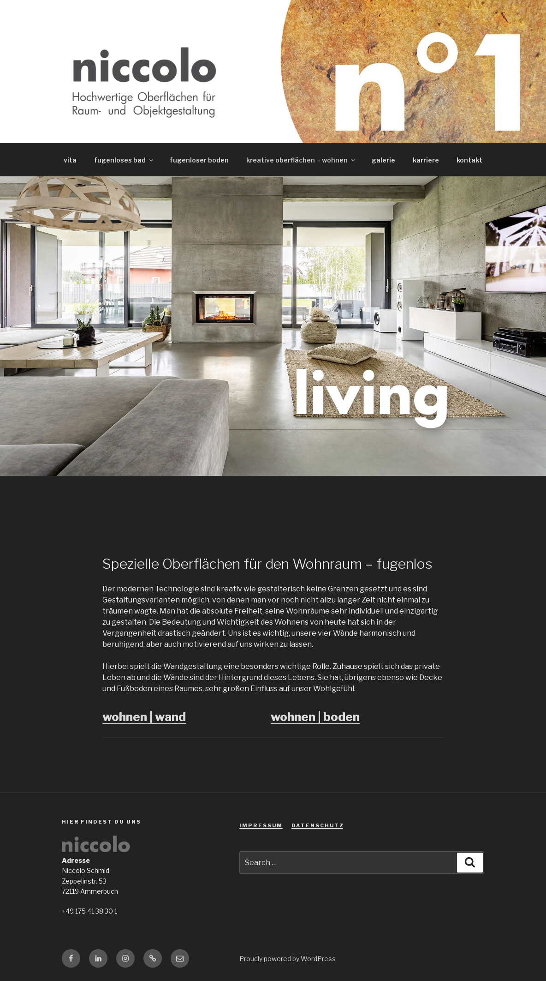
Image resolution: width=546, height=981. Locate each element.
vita (70, 160)
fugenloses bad (124, 160)
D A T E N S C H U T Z (317, 826)
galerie (383, 160)
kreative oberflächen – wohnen (301, 160)
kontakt (469, 160)
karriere (426, 160)
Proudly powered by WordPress (287, 959)
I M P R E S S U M (261, 826)
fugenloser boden (199, 160)
